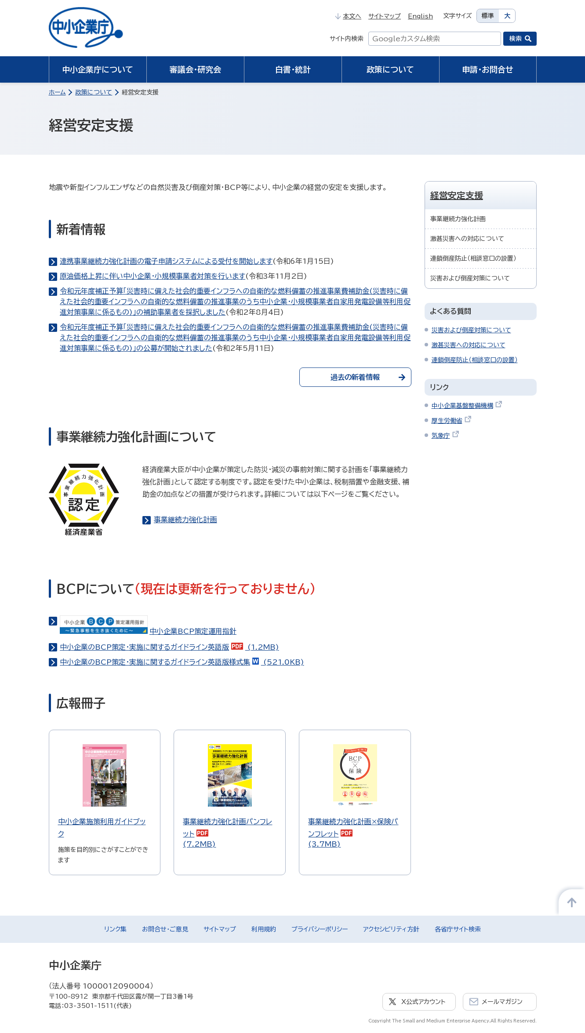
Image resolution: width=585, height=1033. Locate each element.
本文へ (348, 16)
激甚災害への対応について (467, 239)
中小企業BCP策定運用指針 (148, 631)
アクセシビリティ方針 (391, 929)
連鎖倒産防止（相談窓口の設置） (473, 258)
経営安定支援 (456, 195)
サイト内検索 (346, 39)
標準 (488, 16)
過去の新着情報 (368, 377)
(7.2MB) (229, 795)
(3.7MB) (355, 795)
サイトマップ (384, 16)
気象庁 (445, 436)
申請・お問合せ (487, 69)
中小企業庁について (97, 69)
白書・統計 (293, 69)
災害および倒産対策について (470, 278)
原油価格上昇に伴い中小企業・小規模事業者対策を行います (152, 276)
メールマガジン (502, 1002)
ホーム (57, 92)
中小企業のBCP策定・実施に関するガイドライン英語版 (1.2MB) (169, 647)
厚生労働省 (452, 421)
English (420, 16)
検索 (515, 39)
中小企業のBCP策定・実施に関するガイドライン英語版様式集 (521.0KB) (182, 662)
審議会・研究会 (195, 69)
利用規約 (263, 929)
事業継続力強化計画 (185, 519)
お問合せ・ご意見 (165, 929)
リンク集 (115, 929)
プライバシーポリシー (319, 929)
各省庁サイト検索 (458, 929)
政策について (390, 69)
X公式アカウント (423, 1002)
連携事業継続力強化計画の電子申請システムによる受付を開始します (166, 261)
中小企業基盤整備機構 (467, 406)
